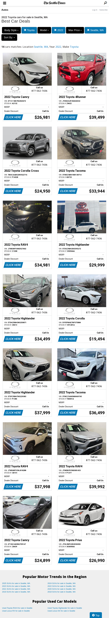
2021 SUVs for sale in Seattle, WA (16, 589)
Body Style (11, 30)
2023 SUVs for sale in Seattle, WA (16, 586)
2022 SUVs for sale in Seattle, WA (62, 586)
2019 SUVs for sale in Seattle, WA (16, 592)
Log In (94, 10)
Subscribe (103, 10)
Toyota (29, 30)
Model (44, 30)
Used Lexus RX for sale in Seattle (16, 611)
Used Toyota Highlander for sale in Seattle (65, 608)
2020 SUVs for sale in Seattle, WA (62, 589)
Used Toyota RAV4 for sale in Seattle (17, 608)
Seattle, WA (95, 30)
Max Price (75, 30)
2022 (58, 30)
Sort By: (9, 37)
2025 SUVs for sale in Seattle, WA (16, 583)
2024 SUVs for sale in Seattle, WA (62, 583)
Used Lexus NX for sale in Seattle (61, 611)
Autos (4, 10)
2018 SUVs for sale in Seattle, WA (62, 592)
